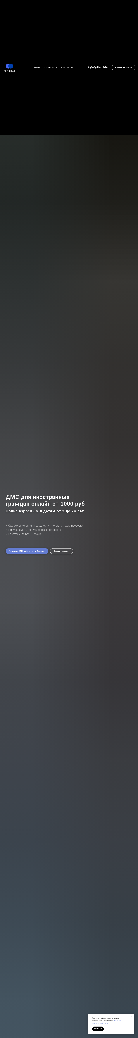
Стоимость (50, 67)
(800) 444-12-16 (99, 67)
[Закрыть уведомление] (132, 1016)
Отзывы (35, 67)
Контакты (67, 67)
